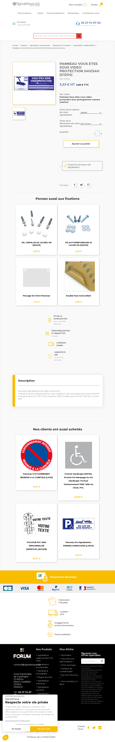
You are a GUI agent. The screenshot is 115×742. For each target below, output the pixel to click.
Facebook (88, 727)
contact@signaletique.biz (23, 664)
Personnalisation (55, 13)
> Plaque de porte (44, 677)
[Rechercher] (57, 36)
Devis (40, 13)
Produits (23, 23)
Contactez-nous (90, 13)
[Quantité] (98, 133)
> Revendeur (65, 655)
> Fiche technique (68, 665)
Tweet (81, 184)
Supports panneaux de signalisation (79, 165)
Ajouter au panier (81, 144)
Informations (26, 13)
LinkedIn (99, 727)
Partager (74, 184)
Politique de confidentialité (41, 737)
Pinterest (88, 184)
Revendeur (73, 13)
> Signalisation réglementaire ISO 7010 (44, 658)
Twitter (94, 727)
